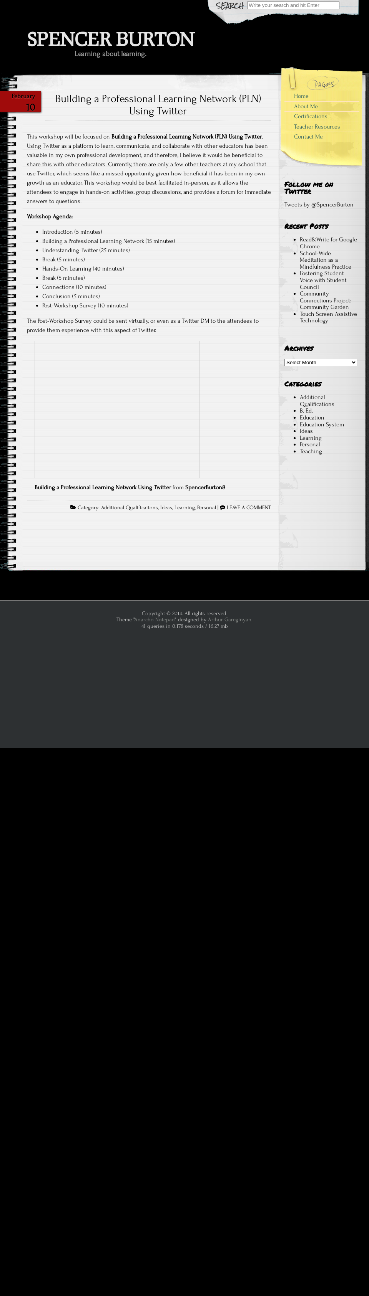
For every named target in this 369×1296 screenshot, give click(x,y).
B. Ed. (306, 410)
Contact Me (308, 136)
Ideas (166, 508)
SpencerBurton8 (205, 487)
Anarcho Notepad (154, 619)
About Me (306, 106)
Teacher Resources (317, 126)
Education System (322, 424)
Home (301, 95)
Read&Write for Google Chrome (328, 243)
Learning (185, 508)
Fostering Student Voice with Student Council (323, 280)
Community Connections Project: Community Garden (325, 300)
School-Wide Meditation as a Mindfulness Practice (325, 260)
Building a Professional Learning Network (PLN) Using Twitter (158, 104)
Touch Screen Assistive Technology (328, 317)
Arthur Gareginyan (229, 619)
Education (312, 417)
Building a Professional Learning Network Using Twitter (103, 487)
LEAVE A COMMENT (249, 508)
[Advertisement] (320, 517)
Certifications (310, 116)
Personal (206, 508)
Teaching (311, 451)
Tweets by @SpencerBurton (319, 204)
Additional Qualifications (129, 508)
